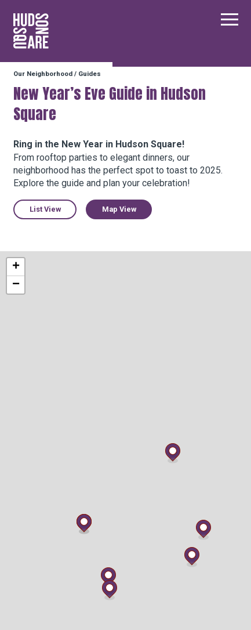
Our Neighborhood (42, 74)
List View (45, 209)
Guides (89, 74)
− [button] (16, 285)
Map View (119, 209)
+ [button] (16, 267)
